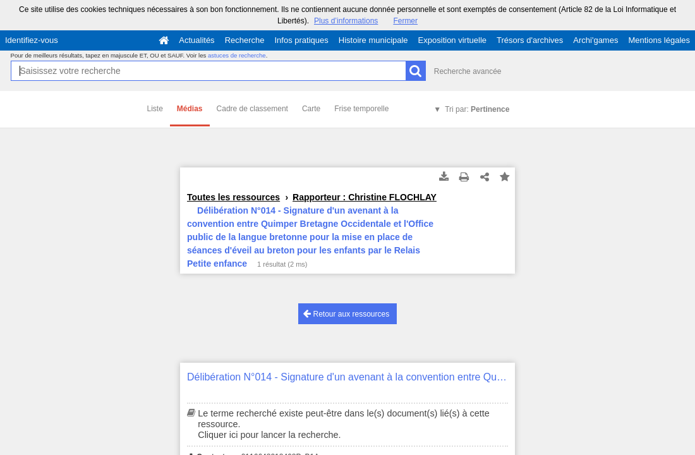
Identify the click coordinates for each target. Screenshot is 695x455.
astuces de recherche (237, 55)
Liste (155, 108)
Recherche (245, 40)
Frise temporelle (361, 108)
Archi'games (595, 40)
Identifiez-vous (31, 40)
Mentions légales (659, 40)
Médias (190, 108)
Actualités (196, 40)
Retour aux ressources (346, 313)
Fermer (405, 20)
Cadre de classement (252, 108)
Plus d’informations (346, 20)
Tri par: (477, 109)
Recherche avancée (468, 71)
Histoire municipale (373, 40)
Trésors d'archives (530, 40)
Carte (311, 108)
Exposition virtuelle (452, 40)
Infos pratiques (302, 40)
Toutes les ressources (233, 197)
